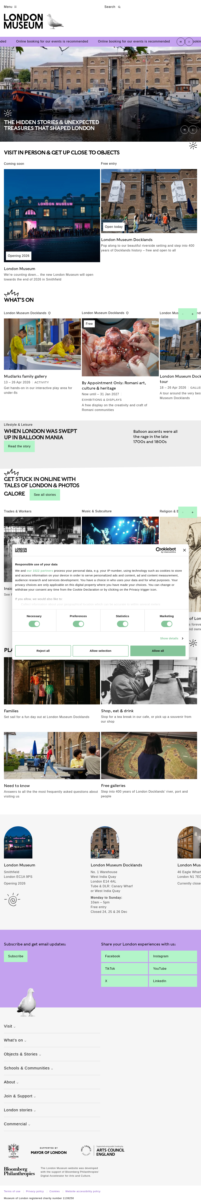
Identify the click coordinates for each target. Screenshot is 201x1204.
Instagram (160, 956)
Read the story (19, 446)
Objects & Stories (23, 1054)
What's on (15, 1040)
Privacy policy (35, 1191)
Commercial (17, 1124)
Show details (169, 638)
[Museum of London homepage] (34, 23)
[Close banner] (184, 550)
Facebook (112, 956)
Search (112, 7)
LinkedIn (159, 981)
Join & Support (20, 1096)
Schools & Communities (29, 1068)
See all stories (45, 494)
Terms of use (12, 1191)
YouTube (159, 968)
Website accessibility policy (82, 1191)
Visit (10, 1026)
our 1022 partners (40, 570)
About (11, 1082)
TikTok (110, 968)
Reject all (43, 651)
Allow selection (100, 651)
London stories (20, 1110)
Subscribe (15, 956)
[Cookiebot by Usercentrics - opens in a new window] (159, 550)
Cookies (55, 1191)
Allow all (158, 651)
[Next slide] (192, 314)
